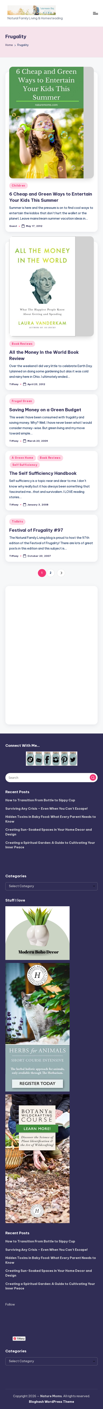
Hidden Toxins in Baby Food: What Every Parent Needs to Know (50, 819)
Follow (10, 1304)
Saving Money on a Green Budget (45, 409)
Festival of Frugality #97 (36, 530)
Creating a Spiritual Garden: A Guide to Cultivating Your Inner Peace (50, 845)
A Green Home (22, 457)
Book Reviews (22, 343)
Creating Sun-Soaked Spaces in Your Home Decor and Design (48, 832)
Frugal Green (22, 401)
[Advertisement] (51, 654)
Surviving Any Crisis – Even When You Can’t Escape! (46, 809)
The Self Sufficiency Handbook (43, 473)
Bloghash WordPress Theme (51, 1402)
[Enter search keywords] (51, 777)
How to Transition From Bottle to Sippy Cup (40, 800)
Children (18, 185)
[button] (61, 573)
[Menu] (95, 13)
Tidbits (17, 521)
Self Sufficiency (24, 464)
